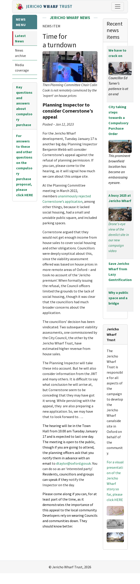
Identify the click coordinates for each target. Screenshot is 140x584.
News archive (20, 53)
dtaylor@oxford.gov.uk (73, 463)
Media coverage (22, 67)
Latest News (20, 38)
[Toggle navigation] (117, 6)
